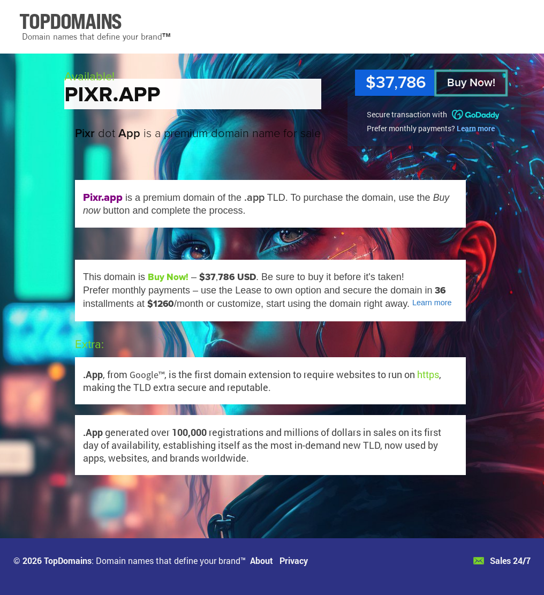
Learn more (476, 128)
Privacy (293, 560)
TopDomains (68, 560)
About (261, 560)
